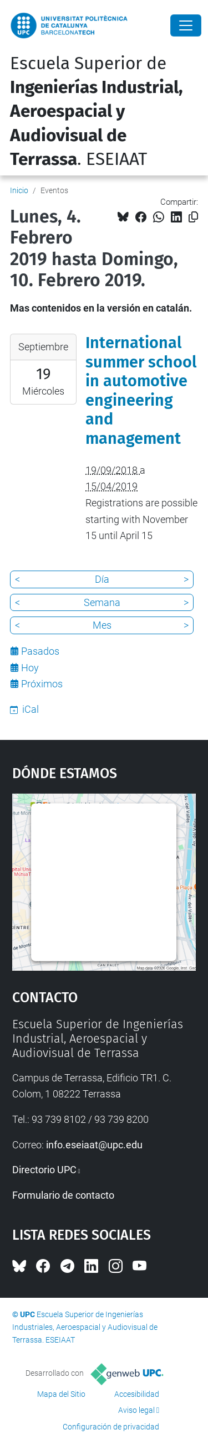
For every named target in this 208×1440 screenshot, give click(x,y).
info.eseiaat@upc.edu (94, 1145)
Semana (102, 602)
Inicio (19, 190)
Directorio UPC (44, 1169)
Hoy (30, 668)
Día (102, 579)
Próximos (42, 684)
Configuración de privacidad (111, 1426)
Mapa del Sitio (61, 1394)
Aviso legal (136, 1410)
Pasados (40, 651)
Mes (102, 625)
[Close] (185, 25)
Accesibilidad (136, 1394)
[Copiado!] (193, 217)
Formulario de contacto (63, 1195)
